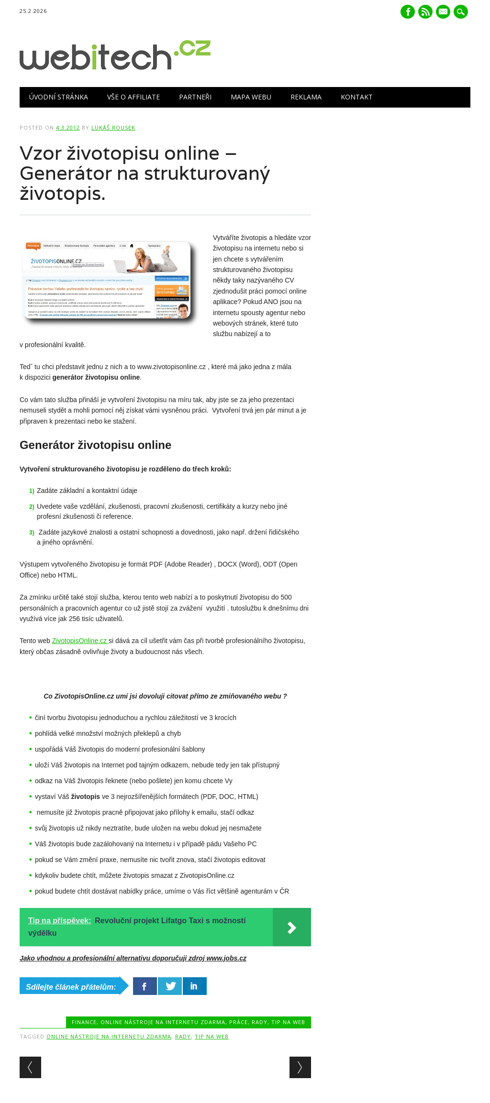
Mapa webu (251, 96)
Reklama (306, 96)
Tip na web (288, 1022)
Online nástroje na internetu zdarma (162, 1022)
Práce (238, 1022)
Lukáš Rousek (113, 127)
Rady (259, 1022)
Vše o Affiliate (133, 96)
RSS (425, 12)
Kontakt (357, 96)
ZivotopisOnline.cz (80, 640)
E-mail (444, 12)
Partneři (195, 96)
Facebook (408, 12)
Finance (84, 1022)
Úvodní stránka (58, 96)
